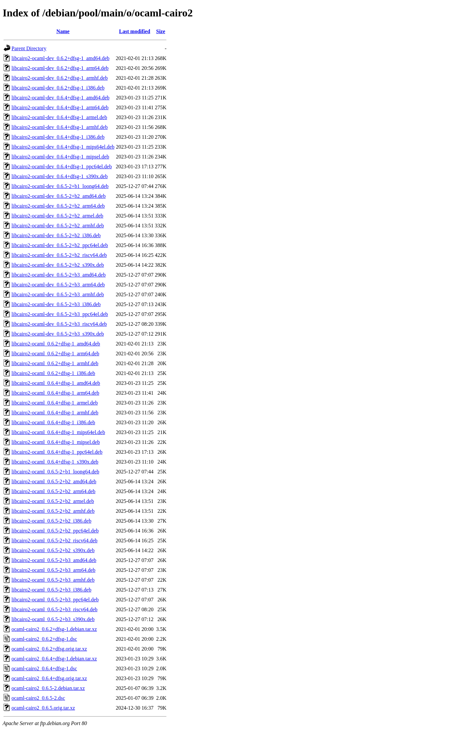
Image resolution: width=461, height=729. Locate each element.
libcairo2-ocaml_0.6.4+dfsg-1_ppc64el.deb (56, 452)
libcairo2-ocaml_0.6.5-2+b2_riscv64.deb (54, 540)
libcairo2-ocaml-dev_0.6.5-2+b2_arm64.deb (58, 206)
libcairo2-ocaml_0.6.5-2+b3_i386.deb (51, 590)
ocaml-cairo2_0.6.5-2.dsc (38, 698)
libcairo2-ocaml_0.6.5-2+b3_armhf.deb (53, 580)
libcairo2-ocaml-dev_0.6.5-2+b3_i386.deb (56, 304)
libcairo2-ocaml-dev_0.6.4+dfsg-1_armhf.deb (59, 127)
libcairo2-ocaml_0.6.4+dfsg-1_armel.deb (54, 403)
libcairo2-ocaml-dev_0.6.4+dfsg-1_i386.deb (57, 137)
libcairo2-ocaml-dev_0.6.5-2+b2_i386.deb (56, 235)
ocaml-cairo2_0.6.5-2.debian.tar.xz (48, 688)
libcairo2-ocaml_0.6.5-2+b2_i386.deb (51, 521)
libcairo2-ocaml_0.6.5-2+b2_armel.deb (52, 501)
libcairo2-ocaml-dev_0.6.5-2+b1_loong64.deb (60, 186)
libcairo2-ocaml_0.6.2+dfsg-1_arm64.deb (55, 353)
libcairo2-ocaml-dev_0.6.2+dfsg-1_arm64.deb (60, 68)
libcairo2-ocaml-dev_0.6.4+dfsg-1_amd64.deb (60, 97)
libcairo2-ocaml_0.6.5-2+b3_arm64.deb (53, 570)
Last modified (134, 31)
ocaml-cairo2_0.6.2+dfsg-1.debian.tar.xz (54, 629)
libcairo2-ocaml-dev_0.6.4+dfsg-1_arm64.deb (60, 107)
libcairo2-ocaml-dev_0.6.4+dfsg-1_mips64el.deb (62, 147)
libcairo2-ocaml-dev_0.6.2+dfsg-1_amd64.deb (60, 58)
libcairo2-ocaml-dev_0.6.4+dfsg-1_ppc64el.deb (61, 166)
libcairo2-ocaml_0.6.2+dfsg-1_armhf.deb (55, 363)
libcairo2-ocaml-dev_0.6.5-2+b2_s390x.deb (57, 265)
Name (63, 31)
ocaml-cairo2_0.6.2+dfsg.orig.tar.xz (49, 649)
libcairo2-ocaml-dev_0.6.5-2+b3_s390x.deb (57, 334)
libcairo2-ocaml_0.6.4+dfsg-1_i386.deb (53, 422)
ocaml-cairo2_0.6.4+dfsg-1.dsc (44, 668)
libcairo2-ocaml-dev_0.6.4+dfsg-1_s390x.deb (59, 176)
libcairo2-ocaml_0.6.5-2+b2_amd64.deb (53, 481)
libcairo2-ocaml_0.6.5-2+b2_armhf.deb (53, 511)
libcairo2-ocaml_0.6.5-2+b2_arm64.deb (53, 491)
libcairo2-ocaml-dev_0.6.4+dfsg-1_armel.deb (59, 117)
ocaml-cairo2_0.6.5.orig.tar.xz (43, 708)
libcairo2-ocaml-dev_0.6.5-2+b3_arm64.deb (58, 284)
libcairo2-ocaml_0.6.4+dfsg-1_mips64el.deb (58, 432)
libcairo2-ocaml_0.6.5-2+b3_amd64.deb (53, 560)
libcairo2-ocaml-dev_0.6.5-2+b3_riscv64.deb (59, 324)
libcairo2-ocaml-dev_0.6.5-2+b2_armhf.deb (57, 225)
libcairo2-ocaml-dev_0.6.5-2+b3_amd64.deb (58, 275)
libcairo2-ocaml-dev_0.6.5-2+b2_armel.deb (57, 216)
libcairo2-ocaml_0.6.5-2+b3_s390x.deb (53, 619)
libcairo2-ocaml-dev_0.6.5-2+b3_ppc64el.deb (59, 314)
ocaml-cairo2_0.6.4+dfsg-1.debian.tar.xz (54, 658)
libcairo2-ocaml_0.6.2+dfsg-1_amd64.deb (55, 343)
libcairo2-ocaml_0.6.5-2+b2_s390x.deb (53, 550)
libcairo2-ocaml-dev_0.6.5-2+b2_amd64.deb (58, 196)
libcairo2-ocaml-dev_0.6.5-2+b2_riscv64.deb (59, 255)
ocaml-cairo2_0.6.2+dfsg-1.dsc (44, 639)
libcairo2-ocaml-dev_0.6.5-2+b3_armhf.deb (57, 294)
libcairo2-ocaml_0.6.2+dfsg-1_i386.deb (53, 373)
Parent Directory (28, 48)
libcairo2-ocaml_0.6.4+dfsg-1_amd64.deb (55, 383)
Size (160, 31)
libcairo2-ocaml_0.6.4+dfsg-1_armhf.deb (55, 412)
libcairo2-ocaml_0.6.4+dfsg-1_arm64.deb (55, 393)
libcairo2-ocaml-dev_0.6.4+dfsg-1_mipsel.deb (60, 156)
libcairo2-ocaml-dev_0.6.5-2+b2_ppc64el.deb (59, 245)
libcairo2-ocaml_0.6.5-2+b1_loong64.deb (55, 471)
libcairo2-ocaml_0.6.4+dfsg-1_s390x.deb (55, 462)
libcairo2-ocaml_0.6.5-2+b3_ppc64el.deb (55, 599)
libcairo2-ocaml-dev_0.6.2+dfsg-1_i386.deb (57, 88)
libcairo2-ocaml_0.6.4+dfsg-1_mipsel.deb (55, 442)
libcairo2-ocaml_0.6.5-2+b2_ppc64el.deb (55, 530)
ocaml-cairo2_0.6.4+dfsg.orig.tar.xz (49, 678)
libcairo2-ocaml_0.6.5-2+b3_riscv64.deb (54, 609)
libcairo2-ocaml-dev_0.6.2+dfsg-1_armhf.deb (59, 78)
